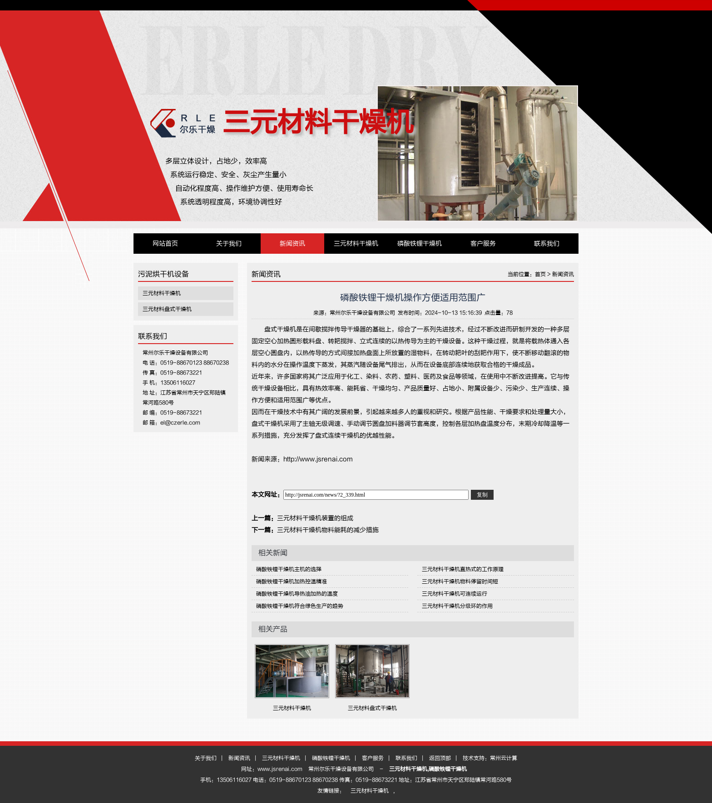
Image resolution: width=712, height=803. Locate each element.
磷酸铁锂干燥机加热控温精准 (291, 581)
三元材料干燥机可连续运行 (454, 594)
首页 (540, 274)
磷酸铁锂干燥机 (419, 243)
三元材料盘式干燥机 (167, 309)
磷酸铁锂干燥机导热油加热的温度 (297, 594)
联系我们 (546, 243)
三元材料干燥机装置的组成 (315, 518)
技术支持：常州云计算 (490, 758)
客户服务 (483, 243)
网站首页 (165, 243)
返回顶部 (440, 758)
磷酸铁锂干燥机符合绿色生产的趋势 (299, 606)
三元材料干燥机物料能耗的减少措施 (328, 530)
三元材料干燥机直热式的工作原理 (463, 569)
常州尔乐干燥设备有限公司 (362, 313)
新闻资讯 (292, 243)
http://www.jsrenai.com (318, 459)
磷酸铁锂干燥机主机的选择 (288, 569)
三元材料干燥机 (317, 122)
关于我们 (229, 243)
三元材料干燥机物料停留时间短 (460, 581)
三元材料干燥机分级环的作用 (457, 606)
